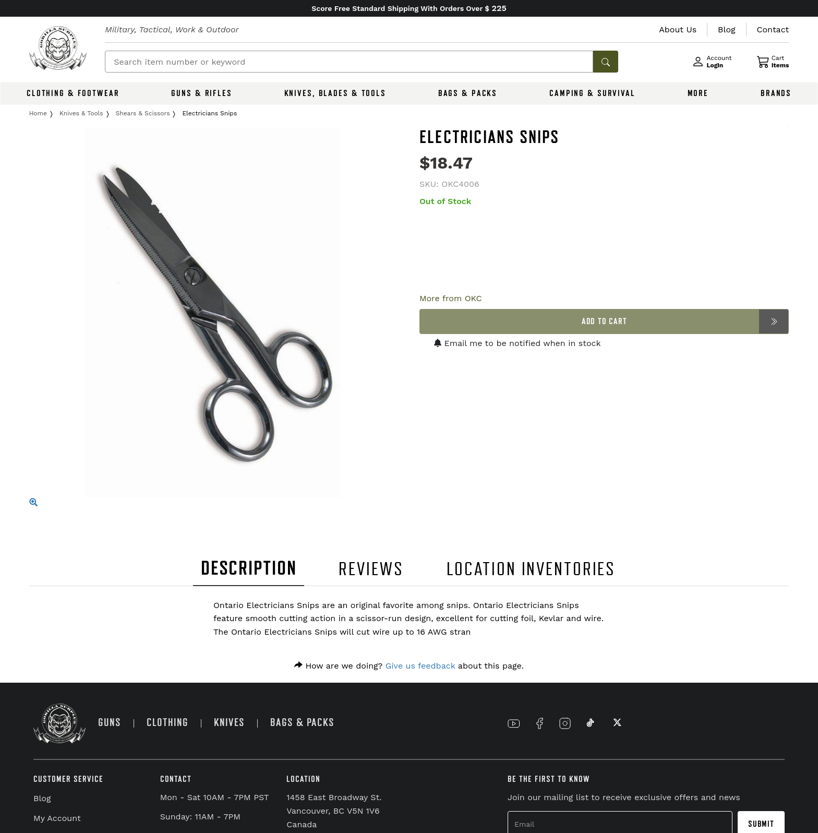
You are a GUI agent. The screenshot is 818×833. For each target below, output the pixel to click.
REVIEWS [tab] (371, 569)
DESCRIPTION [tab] (249, 568)
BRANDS (776, 93)
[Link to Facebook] (539, 723)
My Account (57, 818)
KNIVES (229, 723)
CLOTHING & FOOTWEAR (73, 93)
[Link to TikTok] (590, 723)
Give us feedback (420, 666)
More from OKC (450, 298)
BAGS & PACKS (468, 93)
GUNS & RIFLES (201, 93)
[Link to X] (616, 723)
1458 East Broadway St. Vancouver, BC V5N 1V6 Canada (333, 810)
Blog (42, 798)
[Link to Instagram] (565, 723)
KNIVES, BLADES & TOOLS (335, 93)
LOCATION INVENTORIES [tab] (531, 569)
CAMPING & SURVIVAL (592, 93)
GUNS (109, 723)
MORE (698, 93)
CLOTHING (167, 723)
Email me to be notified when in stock (517, 343)
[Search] (349, 62)
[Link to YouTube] (514, 723)
